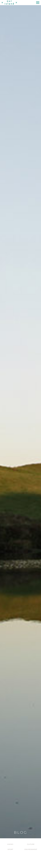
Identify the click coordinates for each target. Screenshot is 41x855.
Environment (30, 849)
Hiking (10, 844)
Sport (10, 849)
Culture (30, 844)
